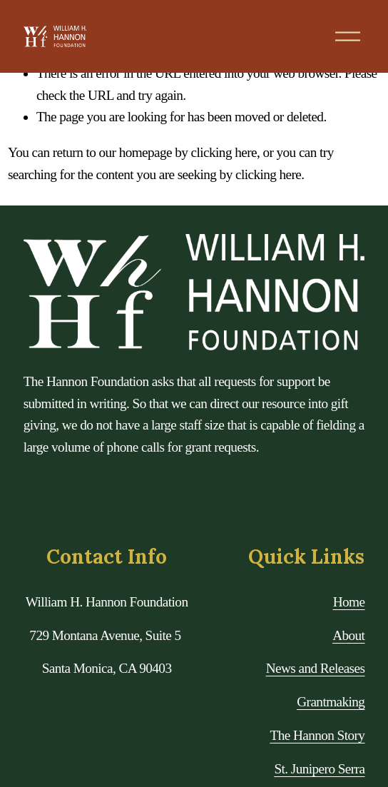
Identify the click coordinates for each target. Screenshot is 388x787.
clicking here (224, 152)
